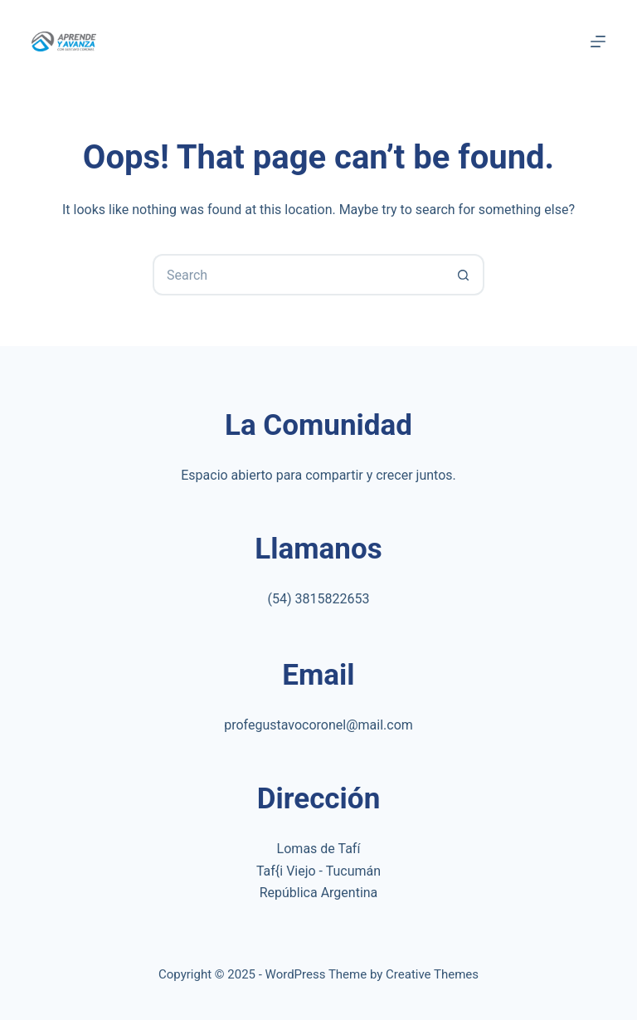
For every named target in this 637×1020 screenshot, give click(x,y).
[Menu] (598, 41)
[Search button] (463, 274)
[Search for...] (298, 274)
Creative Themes (432, 974)
